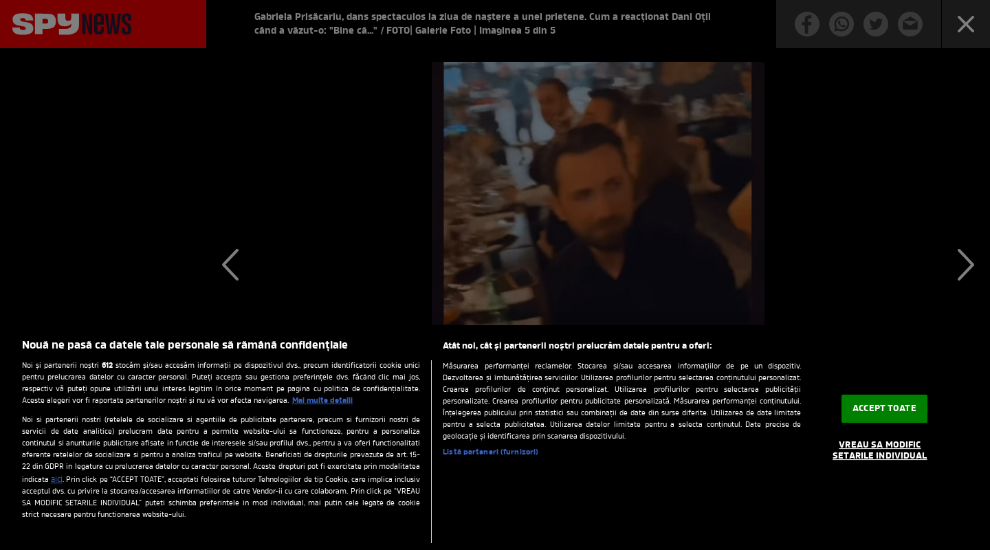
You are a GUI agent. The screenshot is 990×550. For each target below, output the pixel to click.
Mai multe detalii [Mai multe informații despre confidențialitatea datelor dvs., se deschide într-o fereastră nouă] (322, 401)
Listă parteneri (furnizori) (490, 452)
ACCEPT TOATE (884, 409)
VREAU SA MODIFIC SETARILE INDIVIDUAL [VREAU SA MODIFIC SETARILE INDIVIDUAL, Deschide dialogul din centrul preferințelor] (880, 450)
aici (57, 480)
